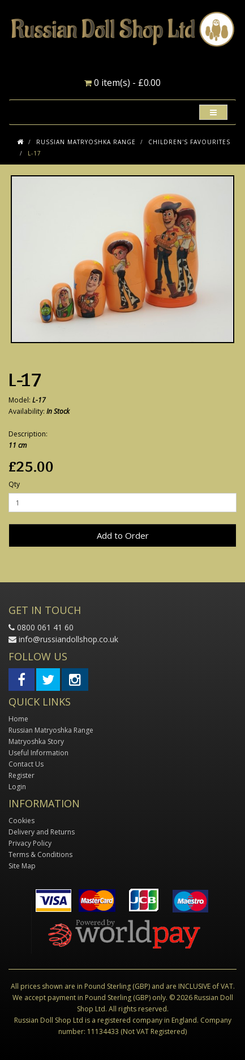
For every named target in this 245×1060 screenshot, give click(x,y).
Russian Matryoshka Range (86, 142)
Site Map (22, 866)
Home (18, 719)
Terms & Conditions (40, 854)
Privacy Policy (29, 843)
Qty (14, 484)
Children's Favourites (189, 142)
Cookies (21, 820)
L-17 (34, 153)
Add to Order (123, 535)
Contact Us (26, 764)
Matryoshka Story (36, 741)
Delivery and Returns (41, 832)
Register (21, 775)
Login (17, 786)
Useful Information (38, 753)
